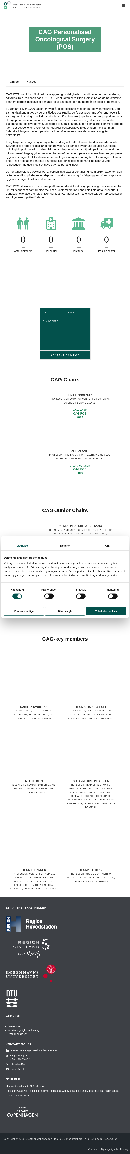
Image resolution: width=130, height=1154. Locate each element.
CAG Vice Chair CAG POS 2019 (80, 469)
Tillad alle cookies (106, 611)
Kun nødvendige (24, 611)
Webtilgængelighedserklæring (23, 1030)
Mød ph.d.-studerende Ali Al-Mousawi (25, 1086)
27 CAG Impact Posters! (18, 1095)
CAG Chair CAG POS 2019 (80, 413)
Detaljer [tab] (65, 545)
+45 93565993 (17, 1064)
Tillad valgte (65, 611)
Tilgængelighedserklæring (114, 1149)
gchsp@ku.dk (17, 1069)
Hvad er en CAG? (17, 1034)
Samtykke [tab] (23, 545)
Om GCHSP (14, 1026)
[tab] (14, 81)
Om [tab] (107, 545)
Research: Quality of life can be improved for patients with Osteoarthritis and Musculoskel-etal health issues (62, 1090)
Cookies (92, 1149)
